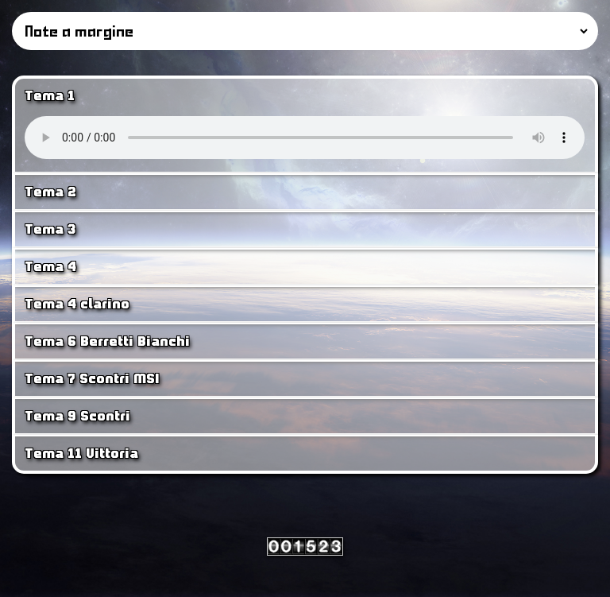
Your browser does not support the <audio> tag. (305, 137)
